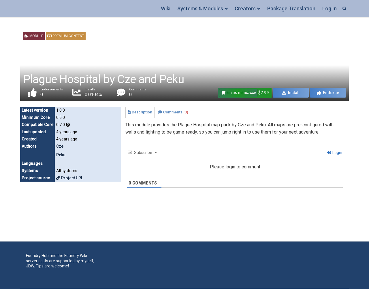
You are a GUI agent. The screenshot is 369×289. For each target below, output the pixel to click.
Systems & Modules (200, 8)
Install (291, 92)
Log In (329, 8)
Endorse (328, 92)
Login (334, 152)
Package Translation (291, 8)
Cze (59, 146)
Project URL (69, 178)
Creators (245, 8)
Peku (60, 155)
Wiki (165, 8)
